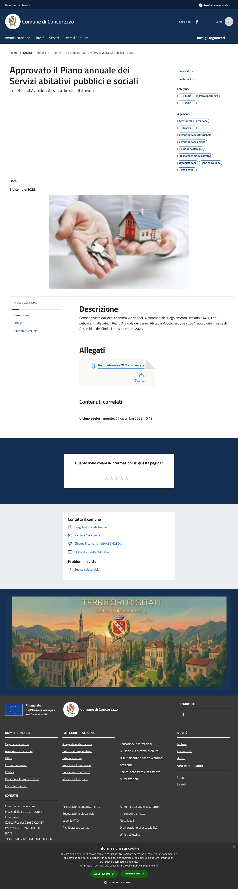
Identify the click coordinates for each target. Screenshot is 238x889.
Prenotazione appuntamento (81, 806)
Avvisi (181, 758)
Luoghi (181, 777)
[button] (119, 882)
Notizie (41, 52)
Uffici (8, 758)
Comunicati (184, 751)
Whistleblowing (130, 834)
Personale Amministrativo (22, 779)
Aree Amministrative (19, 751)
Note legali (127, 820)
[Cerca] (228, 21)
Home (13, 52)
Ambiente (126, 764)
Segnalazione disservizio (78, 813)
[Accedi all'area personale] (213, 5)
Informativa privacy (132, 813)
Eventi (181, 784)
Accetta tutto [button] (104, 873)
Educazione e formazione (136, 744)
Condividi (187, 71)
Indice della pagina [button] (25, 302)
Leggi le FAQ (70, 820)
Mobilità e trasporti (75, 779)
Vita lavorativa (72, 758)
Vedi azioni (187, 79)
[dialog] (119, 866)
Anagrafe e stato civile (77, 744)
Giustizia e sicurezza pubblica (139, 750)
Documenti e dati (16, 786)
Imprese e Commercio (76, 765)
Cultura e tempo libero (77, 751)
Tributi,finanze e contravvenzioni (141, 757)
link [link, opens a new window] (156, 865)
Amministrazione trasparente (139, 806)
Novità (27, 52)
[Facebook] (194, 21)
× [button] (233, 846)
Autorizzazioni (129, 778)
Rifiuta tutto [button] (134, 873)
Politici (9, 772)
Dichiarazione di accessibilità (139, 827)
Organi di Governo (17, 744)
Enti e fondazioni (16, 765)
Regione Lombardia (17, 5)
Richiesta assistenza (75, 827)
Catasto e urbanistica (76, 772)
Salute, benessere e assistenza (140, 771)
